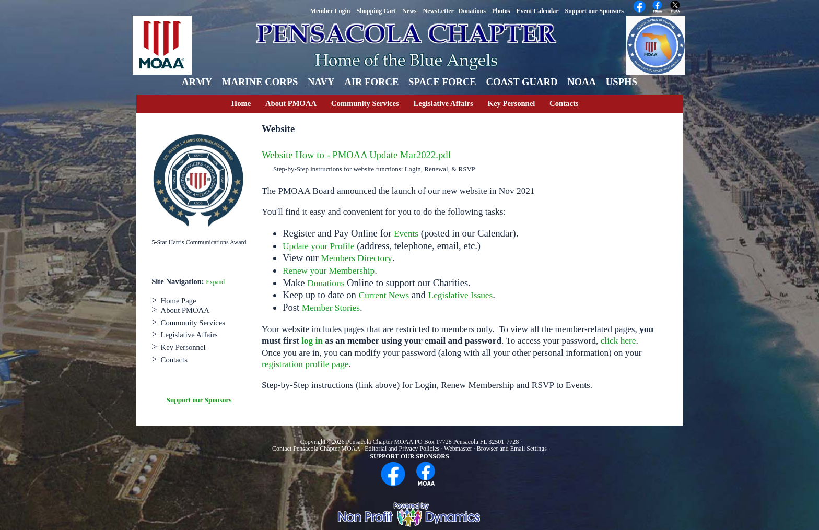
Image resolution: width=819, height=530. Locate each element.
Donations (325, 283)
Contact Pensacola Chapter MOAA (316, 448)
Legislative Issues (460, 295)
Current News (384, 295)
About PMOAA (291, 103)
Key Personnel (511, 103)
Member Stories (331, 308)
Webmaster (458, 448)
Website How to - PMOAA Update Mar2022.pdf (356, 154)
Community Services (365, 103)
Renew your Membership (329, 271)
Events (406, 234)
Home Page (178, 301)
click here (618, 341)
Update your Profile (319, 246)
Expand (215, 282)
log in (312, 341)
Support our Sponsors (199, 400)
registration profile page (305, 364)
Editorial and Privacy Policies (402, 448)
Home (241, 103)
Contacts (563, 103)
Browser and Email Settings (512, 448)
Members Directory (356, 258)
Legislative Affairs (443, 103)
